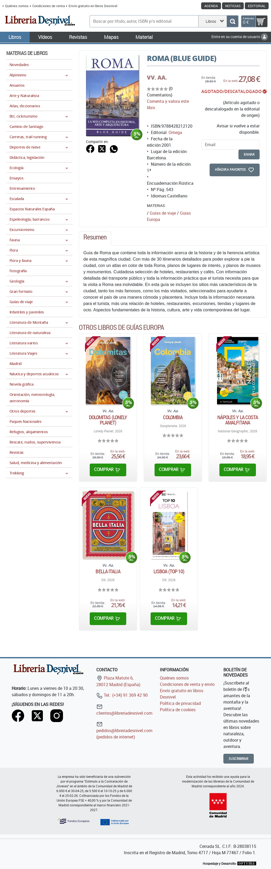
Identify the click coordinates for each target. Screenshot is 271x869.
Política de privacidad (180, 703)
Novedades (19, 64)
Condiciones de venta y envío (187, 684)
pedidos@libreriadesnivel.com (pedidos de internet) (124, 730)
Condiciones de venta (48, 5)
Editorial (256, 5)
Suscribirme (239, 758)
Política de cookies (178, 710)
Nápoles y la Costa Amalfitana (237, 420)
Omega (175, 132)
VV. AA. (157, 77)
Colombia (173, 417)
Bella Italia (108, 571)
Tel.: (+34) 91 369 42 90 (122, 695)
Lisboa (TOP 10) (168, 571)
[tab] (95, 238)
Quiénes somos (17, 5)
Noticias (233, 5)
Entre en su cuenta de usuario (239, 36)
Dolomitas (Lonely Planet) (108, 420)
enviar (249, 154)
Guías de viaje (163, 213)
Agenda (211, 5)
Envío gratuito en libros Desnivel (93, 5)
